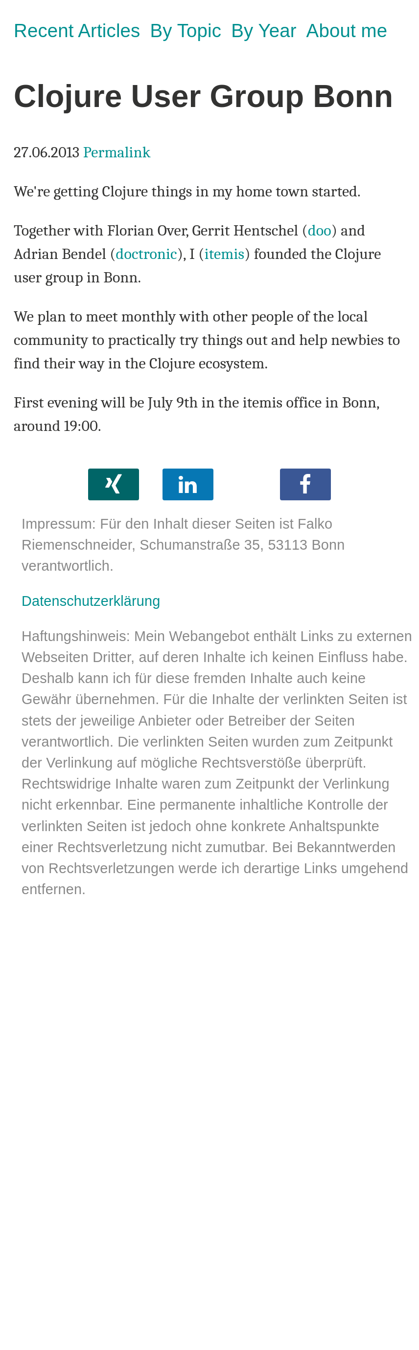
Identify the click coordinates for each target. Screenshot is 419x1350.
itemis (224, 254)
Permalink (117, 152)
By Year (263, 30)
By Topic (185, 30)
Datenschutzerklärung (91, 601)
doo (319, 230)
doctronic (146, 254)
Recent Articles (77, 30)
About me (347, 30)
